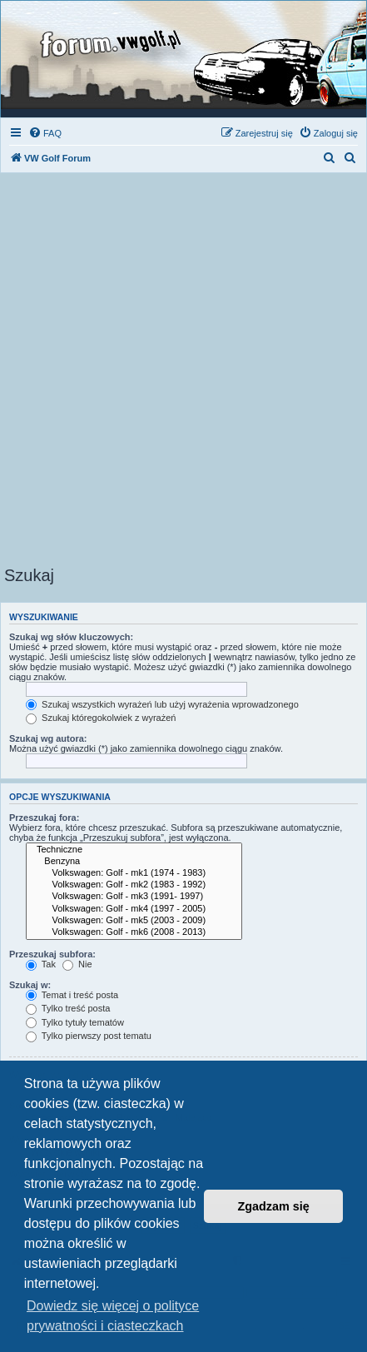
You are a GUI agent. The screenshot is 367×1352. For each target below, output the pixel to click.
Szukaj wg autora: (48, 738)
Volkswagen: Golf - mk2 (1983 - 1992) (134, 885)
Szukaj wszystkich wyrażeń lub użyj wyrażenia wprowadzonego (162, 704)
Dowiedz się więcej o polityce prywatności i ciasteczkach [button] (113, 1316)
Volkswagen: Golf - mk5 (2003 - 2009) (134, 921)
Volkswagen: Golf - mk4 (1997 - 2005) (134, 909)
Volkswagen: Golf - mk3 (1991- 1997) (134, 896)
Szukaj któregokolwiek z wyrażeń (101, 718)
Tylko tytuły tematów (75, 1022)
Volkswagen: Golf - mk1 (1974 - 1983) (134, 873)
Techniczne (134, 850)
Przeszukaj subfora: (52, 954)
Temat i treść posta (72, 995)
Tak (41, 964)
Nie (77, 964)
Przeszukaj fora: (44, 818)
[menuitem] (45, 133)
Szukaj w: (30, 985)
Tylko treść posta (68, 1008)
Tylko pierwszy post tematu (88, 1036)
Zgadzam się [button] (274, 1206)
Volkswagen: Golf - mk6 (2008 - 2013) (134, 932)
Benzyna (134, 861)
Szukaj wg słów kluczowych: (71, 637)
